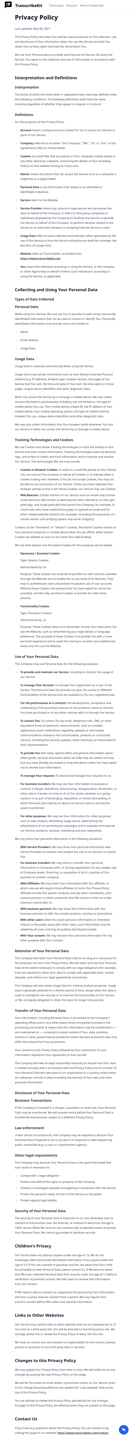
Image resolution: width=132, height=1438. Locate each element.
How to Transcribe (92, 5)
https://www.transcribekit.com (40, 258)
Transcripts (56, 5)
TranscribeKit (28, 5)
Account (72, 5)
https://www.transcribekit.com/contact (82, 1433)
